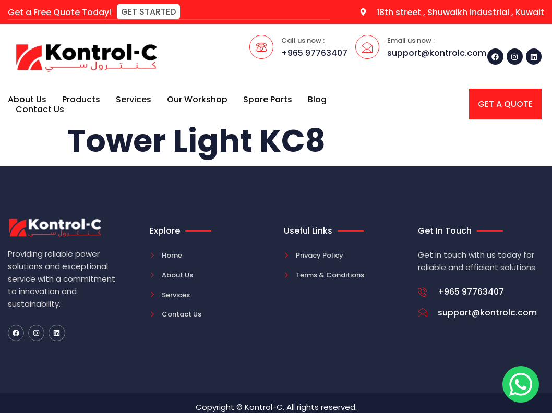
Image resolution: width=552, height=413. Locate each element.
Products (81, 99)
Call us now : (303, 40)
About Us (27, 99)
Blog (317, 99)
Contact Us (40, 109)
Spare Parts (267, 99)
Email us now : (411, 40)
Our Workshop (197, 99)
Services (133, 99)
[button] (148, 11)
